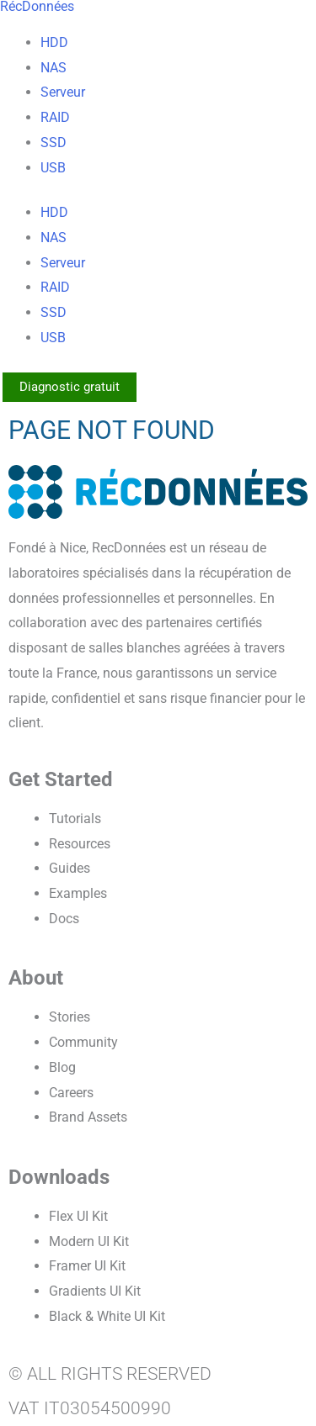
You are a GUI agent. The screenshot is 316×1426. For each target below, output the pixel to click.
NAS (53, 68)
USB (53, 168)
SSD (53, 143)
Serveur (62, 92)
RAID (55, 117)
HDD (54, 42)
